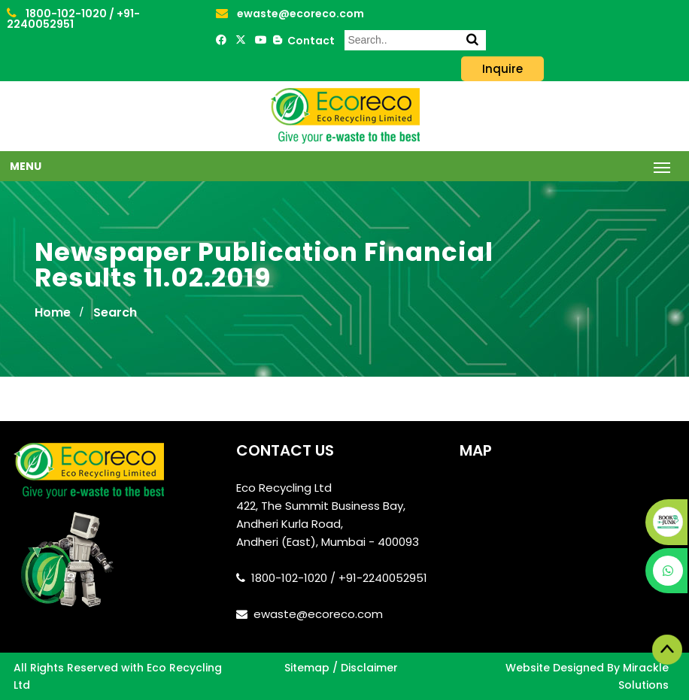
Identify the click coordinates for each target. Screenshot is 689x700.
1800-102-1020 (58, 13)
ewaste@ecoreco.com (290, 13)
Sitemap (306, 667)
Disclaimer (369, 667)
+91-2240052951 (73, 19)
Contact (309, 40)
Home (53, 312)
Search (115, 312)
